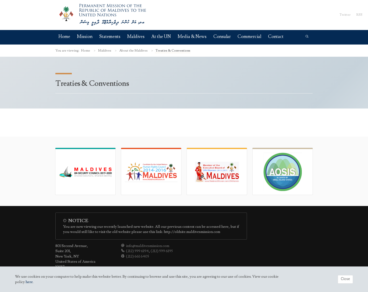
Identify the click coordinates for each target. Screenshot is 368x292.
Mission (84, 37)
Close (345, 279)
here (29, 282)
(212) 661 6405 (137, 256)
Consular (222, 37)
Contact (275, 37)
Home (64, 37)
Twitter (345, 14)
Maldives (136, 37)
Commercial (249, 37)
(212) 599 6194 (137, 251)
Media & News (192, 37)
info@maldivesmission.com (147, 245)
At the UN (161, 37)
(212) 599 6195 (162, 251)
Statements (109, 37)
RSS (359, 14)
